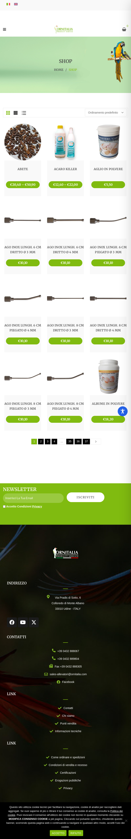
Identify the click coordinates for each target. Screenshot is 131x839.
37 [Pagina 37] (86, 441)
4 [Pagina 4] (54, 441)
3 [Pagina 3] (47, 441)
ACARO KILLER (65, 169)
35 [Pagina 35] (69, 441)
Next (96, 441)
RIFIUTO (75, 833)
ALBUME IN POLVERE (108, 404)
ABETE (22, 169)
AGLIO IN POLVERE (108, 169)
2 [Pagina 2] (41, 441)
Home (59, 70)
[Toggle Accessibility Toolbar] (122, 411)
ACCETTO (58, 833)
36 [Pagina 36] (78, 441)
